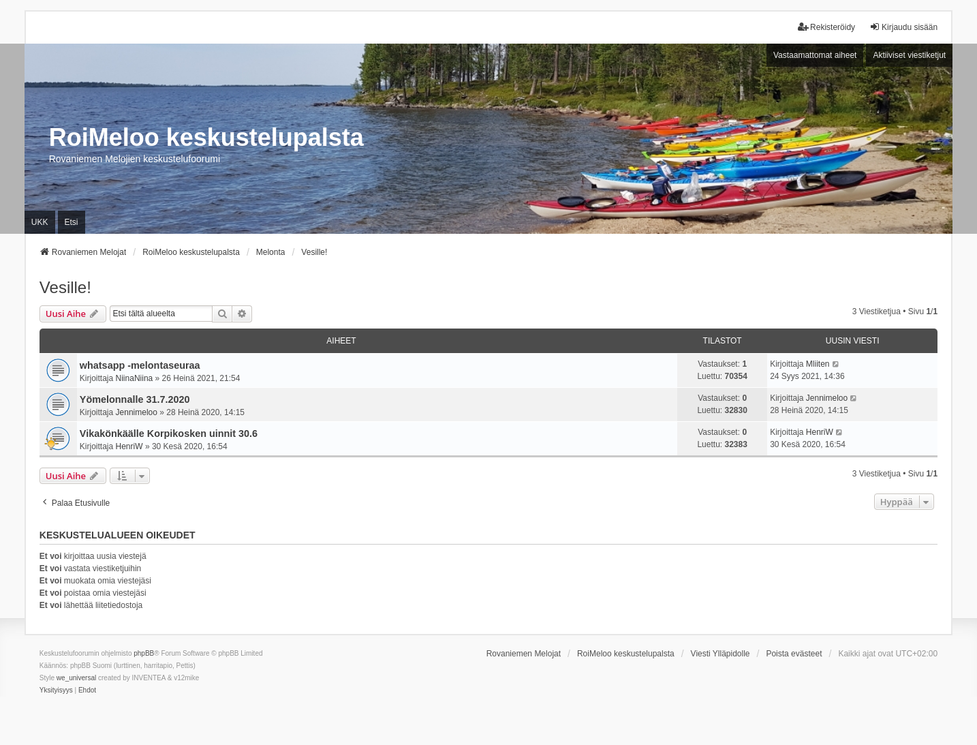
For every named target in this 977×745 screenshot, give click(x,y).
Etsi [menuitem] (71, 222)
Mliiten (818, 364)
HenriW (129, 446)
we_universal (76, 678)
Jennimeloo (136, 412)
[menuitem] (56, 690)
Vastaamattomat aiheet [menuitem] (815, 55)
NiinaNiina (134, 378)
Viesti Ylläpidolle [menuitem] (720, 653)
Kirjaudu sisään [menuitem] (903, 27)
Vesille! (65, 287)
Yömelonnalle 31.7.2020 (135, 399)
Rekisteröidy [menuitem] (826, 27)
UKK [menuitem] (39, 222)
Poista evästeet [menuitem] (794, 653)
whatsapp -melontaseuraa (140, 365)
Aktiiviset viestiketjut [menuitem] (909, 55)
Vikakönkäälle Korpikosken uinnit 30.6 (169, 433)
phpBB (144, 653)
